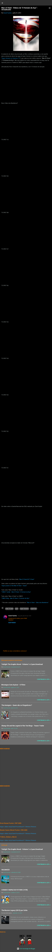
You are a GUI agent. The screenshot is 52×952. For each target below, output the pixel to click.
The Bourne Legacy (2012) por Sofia (14, 910)
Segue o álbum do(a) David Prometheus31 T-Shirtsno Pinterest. (18, 826)
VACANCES (5, 870)
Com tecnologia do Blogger (26, 948)
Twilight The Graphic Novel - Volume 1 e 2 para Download (22, 664)
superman (33, 608)
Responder (12, 622)
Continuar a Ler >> (44, 679)
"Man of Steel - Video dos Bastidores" (38, 602)
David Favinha (12, 616)
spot (16, 608)
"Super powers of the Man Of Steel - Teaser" (14, 585)
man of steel (9, 608)
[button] (50, 8)
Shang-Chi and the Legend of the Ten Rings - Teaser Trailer (22, 726)
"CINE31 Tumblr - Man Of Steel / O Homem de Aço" (16, 592)
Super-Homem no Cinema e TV (11, 58)
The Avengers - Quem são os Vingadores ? (16, 705)
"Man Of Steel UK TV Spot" (26, 579)
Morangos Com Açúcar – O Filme (13, 685)
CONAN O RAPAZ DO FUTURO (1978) (14, 890)
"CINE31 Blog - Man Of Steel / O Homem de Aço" (15, 598)
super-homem (24, 608)
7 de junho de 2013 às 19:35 (24, 615)
